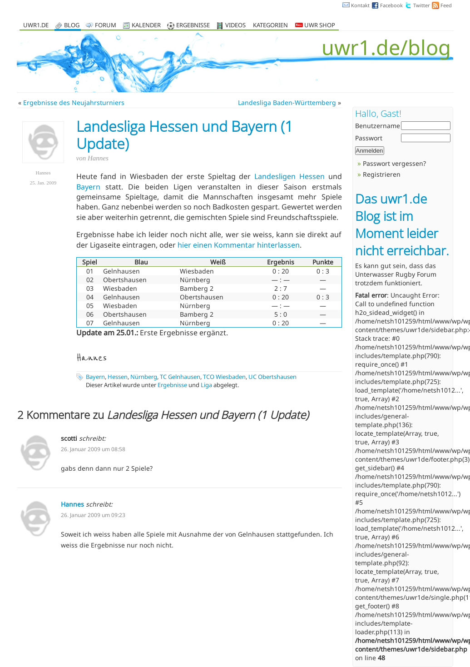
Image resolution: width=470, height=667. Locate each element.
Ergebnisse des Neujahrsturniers (73, 102)
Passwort (368, 138)
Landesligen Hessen (289, 176)
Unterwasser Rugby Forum (395, 274)
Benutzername (377, 125)
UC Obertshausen (272, 377)
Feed (446, 5)
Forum (105, 25)
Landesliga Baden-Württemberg (287, 102)
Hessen (118, 377)
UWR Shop (315, 25)
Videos (235, 25)
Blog (71, 25)
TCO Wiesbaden (224, 377)
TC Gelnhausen (180, 377)
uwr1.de (36, 25)
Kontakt (360, 5)
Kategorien (270, 25)
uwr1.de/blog (386, 47)
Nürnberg (143, 377)
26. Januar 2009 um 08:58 (93, 449)
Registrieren (382, 174)
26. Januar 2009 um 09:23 (93, 515)
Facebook (391, 5)
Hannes (72, 504)
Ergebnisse (193, 25)
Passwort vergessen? (394, 163)
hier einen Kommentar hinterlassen (239, 245)
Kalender (146, 25)
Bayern (88, 187)
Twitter (421, 5)
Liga (206, 385)
